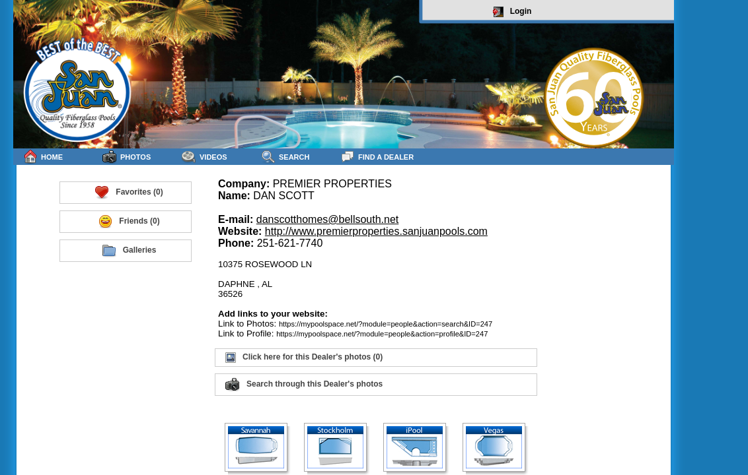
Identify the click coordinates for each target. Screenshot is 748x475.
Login (512, 12)
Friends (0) (128, 221)
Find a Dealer (377, 157)
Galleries (129, 250)
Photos (126, 157)
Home (43, 157)
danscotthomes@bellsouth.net (327, 219)
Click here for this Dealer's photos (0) (304, 357)
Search (285, 157)
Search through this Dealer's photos (304, 384)
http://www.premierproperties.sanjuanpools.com (376, 231)
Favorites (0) (128, 192)
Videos (204, 157)
